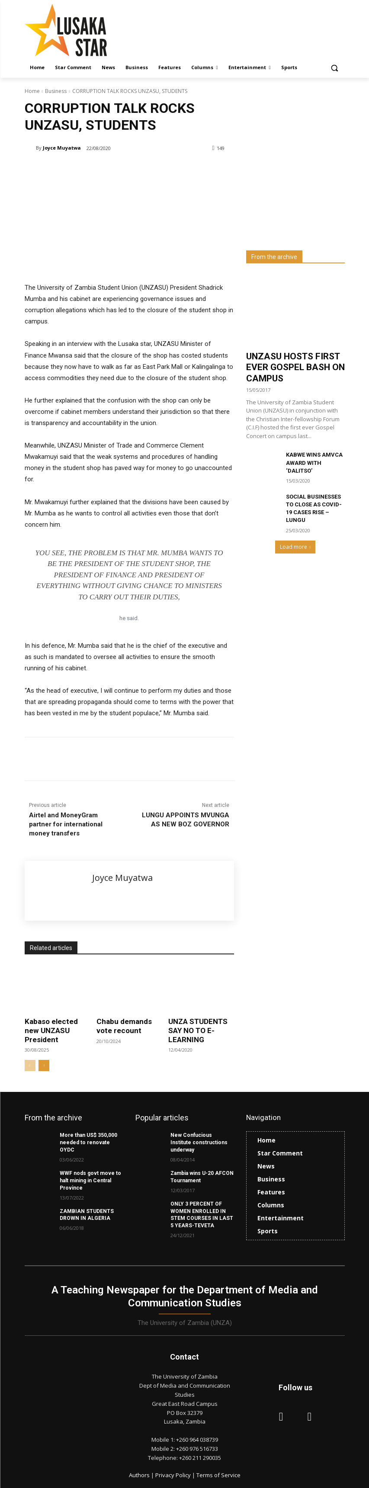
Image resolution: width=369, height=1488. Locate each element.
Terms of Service (218, 1475)
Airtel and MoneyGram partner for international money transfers (66, 824)
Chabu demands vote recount (124, 1025)
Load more (295, 546)
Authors (140, 1475)
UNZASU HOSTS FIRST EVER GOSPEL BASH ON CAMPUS (295, 367)
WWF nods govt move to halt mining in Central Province (90, 1180)
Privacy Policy (173, 1475)
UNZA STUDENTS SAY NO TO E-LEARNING (198, 1030)
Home (32, 91)
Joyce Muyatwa (62, 147)
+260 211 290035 (200, 1457)
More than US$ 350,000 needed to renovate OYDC (88, 1142)
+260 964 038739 (197, 1439)
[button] (334, 68)
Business (56, 91)
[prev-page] (30, 1065)
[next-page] (44, 1065)
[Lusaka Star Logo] (83, 30)
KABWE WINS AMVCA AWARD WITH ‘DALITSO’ (314, 462)
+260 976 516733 (197, 1448)
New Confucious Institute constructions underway (199, 1142)
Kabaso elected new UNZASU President (51, 1030)
